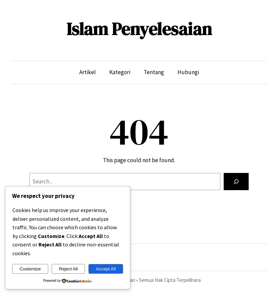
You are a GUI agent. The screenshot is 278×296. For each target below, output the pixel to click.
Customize (30, 268)
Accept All (106, 268)
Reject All (68, 268)
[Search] (236, 181)
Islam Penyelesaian (139, 29)
